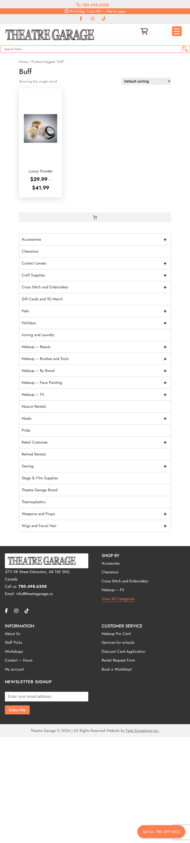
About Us (12, 633)
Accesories (110, 563)
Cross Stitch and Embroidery (96, 287)
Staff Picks (13, 642)
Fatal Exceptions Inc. (143, 730)
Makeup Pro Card (116, 633)
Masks (96, 418)
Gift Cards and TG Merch (42, 299)
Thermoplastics (33, 502)
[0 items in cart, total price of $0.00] (95, 217)
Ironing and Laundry (38, 335)
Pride (26, 430)
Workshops (14, 651)
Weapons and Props (96, 514)
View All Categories (118, 599)
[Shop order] (146, 81)
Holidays (96, 323)
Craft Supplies (96, 275)
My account (14, 669)
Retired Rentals (34, 454)
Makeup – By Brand (96, 371)
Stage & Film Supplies (40, 478)
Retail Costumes (96, 442)
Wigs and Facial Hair (96, 526)
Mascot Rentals (34, 406)
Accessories (96, 239)
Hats (96, 311)
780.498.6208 (92, 5)
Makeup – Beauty (96, 347)
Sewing (96, 466)
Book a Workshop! (117, 669)
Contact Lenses (96, 263)
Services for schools (118, 642)
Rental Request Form (118, 660)
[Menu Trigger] (177, 31)
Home (23, 61)
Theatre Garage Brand (39, 490)
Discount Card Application (123, 651)
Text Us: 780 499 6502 (161, 831)
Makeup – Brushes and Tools (96, 359)
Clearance (30, 251)
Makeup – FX (96, 394)
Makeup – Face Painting (96, 382)
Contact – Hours (18, 660)
